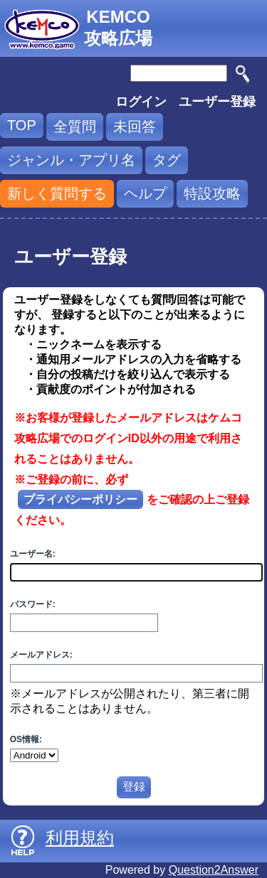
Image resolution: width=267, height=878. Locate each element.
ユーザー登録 (217, 102)
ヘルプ (145, 193)
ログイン (141, 102)
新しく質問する (57, 193)
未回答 (134, 126)
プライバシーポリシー (80, 499)
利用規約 (80, 837)
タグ (166, 160)
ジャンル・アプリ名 (71, 160)
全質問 (74, 126)
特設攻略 (212, 193)
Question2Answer (213, 870)
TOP (21, 125)
